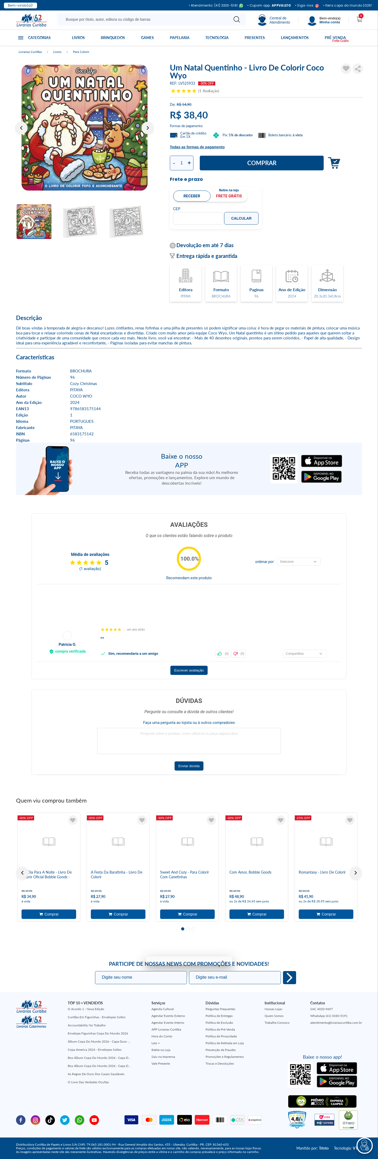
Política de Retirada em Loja (225, 1043)
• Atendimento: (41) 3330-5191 (216, 6)
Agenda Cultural (162, 1009)
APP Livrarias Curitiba (166, 1029)
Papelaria (180, 37)
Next (147, 128)
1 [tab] (182, 928)
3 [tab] (193, 928)
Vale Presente (160, 1063)
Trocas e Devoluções (220, 1063)
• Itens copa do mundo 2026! (347, 5)
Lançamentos (295, 37)
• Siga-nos (307, 6)
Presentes (255, 37)
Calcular (241, 218)
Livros (78, 37)
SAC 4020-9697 (321, 1009)
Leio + (155, 1043)
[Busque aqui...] (144, 19)
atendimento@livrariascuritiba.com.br (336, 1023)
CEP (176, 209)
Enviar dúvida (189, 766)
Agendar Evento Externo (168, 1016)
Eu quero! (289, 977)
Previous (21, 128)
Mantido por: (312, 1148)
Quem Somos (274, 1016)
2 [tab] (188, 928)
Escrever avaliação (189, 670)
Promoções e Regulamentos (225, 1057)
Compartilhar (358, 68)
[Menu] (323, 20)
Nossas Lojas (273, 1009)
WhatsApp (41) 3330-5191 (329, 1016)
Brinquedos (113, 37)
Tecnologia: (348, 1148)
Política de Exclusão (219, 1023)
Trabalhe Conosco (277, 1023)
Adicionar (333, 163)
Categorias (39, 37)
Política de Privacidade (221, 1036)
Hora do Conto (161, 1036)
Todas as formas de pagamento (197, 147)
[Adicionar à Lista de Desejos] (346, 68)
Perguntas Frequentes (220, 1009)
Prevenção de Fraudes (221, 1050)
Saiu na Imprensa (163, 1057)
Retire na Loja (160, 1050)
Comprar (261, 162)
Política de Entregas (219, 1016)
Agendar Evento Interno (167, 1023)
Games (147, 37)
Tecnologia (217, 37)
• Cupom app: (269, 5)
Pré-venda (335, 37)
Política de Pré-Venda (220, 1029)
